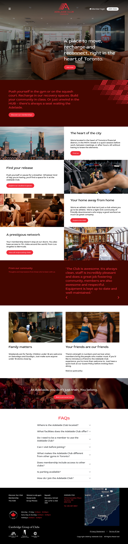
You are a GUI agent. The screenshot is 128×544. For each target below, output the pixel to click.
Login (1, 542)
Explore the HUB (79, 220)
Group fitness (31, 501)
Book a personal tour (64, 397)
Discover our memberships (21, 115)
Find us (76, 153)
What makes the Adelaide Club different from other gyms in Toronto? (60, 455)
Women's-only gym (33, 495)
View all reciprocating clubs (20, 252)
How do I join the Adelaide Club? (55, 478)
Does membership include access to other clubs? (61, 464)
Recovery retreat (51, 498)
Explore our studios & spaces (20, 186)
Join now (112, 9)
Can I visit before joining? (51, 447)
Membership (13, 498)
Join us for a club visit (51, 502)
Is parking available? (49, 471)
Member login (97, 9)
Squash (47, 495)
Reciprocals (31, 498)
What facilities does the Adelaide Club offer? (62, 431)
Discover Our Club (16, 495)
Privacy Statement (97, 531)
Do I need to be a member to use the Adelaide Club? (57, 439)
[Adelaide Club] (64, 9)
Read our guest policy (74, 371)
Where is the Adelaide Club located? (58, 425)
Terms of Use (114, 531)
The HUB (12, 501)
